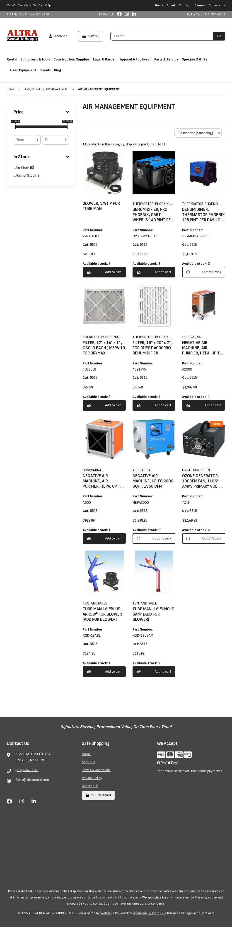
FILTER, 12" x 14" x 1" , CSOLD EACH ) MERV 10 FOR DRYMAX (104, 348)
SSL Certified (98, 795)
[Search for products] (163, 36)
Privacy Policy (92, 778)
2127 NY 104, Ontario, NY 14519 (28, 14)
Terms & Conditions (96, 770)
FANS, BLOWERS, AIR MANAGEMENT (46, 89)
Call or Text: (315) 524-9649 (206, 14)
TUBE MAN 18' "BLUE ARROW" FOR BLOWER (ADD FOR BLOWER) (102, 614)
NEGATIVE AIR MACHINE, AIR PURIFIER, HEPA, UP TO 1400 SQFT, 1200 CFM (202, 350)
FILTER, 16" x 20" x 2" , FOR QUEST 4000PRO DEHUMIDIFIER (153, 348)
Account (58, 36)
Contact (185, 5)
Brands (45, 70)
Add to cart (104, 272)
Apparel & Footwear (135, 59)
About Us (88, 762)
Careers (199, 5)
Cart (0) (90, 36)
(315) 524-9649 (26, 770)
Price (41, 112)
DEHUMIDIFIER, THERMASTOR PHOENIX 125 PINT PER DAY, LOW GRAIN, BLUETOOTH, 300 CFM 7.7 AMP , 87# (203, 220)
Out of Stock (27, 175)
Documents (217, 5)
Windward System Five (149, 913)
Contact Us (90, 786)
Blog (57, 70)
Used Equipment (23, 70)
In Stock (41, 157)
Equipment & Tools (35, 59)
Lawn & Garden (104, 59)
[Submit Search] (219, 36)
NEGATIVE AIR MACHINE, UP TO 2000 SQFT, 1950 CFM (153, 481)
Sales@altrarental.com (32, 780)
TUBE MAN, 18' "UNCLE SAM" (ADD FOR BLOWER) (153, 614)
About (171, 5)
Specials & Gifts (194, 59)
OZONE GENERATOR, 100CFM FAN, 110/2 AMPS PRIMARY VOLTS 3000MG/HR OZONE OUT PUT (202, 486)
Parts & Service (166, 59)
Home (159, 5)
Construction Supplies (71, 59)
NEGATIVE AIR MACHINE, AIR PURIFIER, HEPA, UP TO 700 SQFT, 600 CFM (103, 483)
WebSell (106, 913)
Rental (12, 59)
